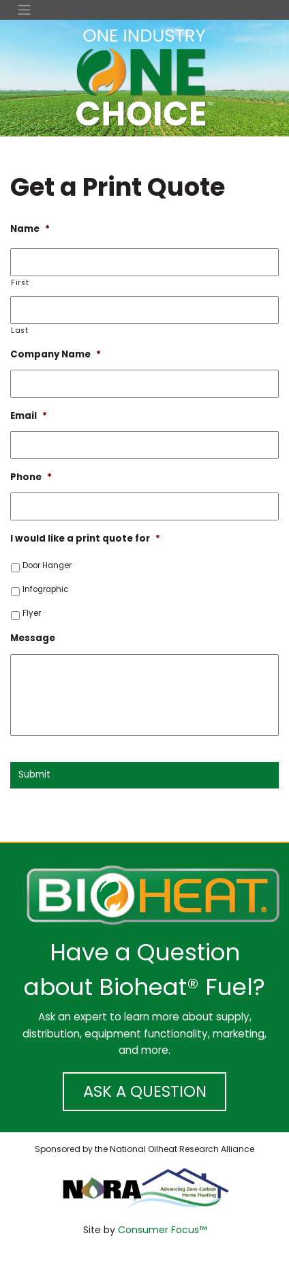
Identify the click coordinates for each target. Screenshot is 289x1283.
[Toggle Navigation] (144, 10)
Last (20, 330)
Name (30, 229)
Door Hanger (47, 565)
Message (32, 638)
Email (28, 416)
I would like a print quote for (85, 538)
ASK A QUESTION (145, 1091)
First (20, 283)
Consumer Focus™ (162, 1230)
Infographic (45, 589)
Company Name (55, 354)
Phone (31, 477)
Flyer (31, 613)
